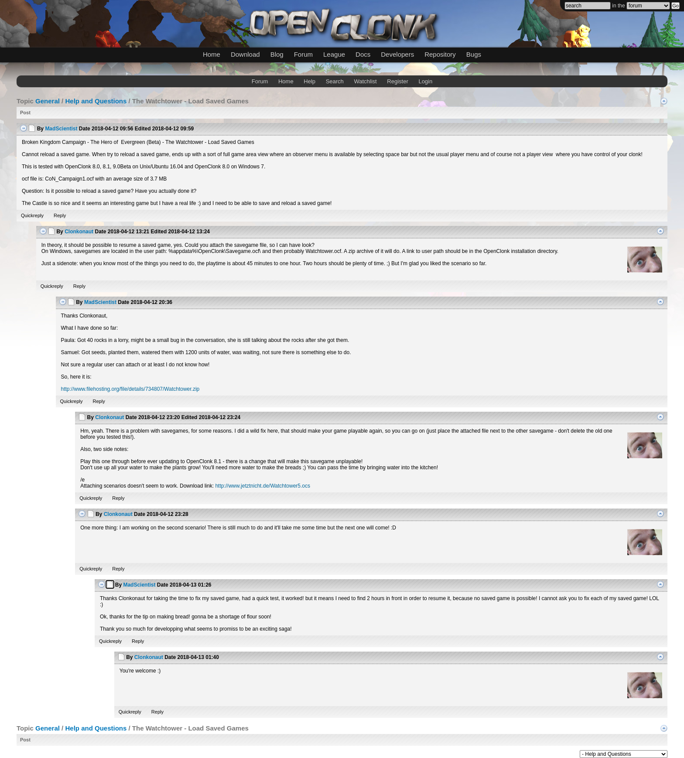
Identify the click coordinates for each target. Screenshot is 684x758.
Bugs (473, 54)
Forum (303, 54)
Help (309, 81)
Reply (60, 215)
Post (25, 112)
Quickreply (32, 215)
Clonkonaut (79, 232)
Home (211, 54)
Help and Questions (96, 101)
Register (397, 81)
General (47, 101)
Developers (397, 54)
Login (425, 81)
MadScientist (61, 129)
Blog (277, 54)
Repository (440, 54)
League (334, 54)
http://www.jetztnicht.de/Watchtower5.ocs (262, 486)
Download (245, 54)
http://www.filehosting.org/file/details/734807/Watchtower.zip (130, 389)
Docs (363, 54)
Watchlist (365, 81)
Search (335, 81)
